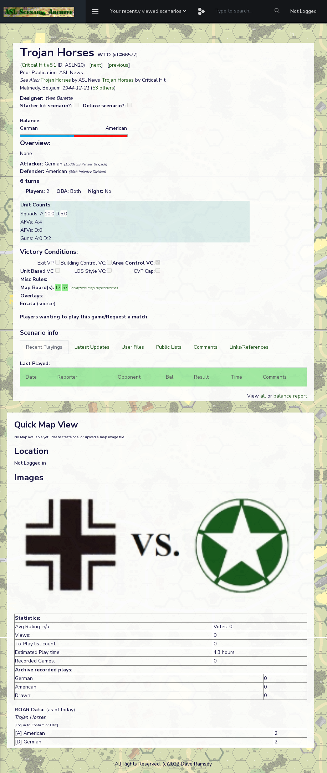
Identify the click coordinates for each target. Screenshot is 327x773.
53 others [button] (103, 88)
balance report (290, 396)
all (263, 396)
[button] (148, 11)
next (96, 65)
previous (118, 65)
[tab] (44, 347)
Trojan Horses (55, 80)
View (253, 396)
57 (65, 287)
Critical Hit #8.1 (39, 65)
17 (58, 287)
